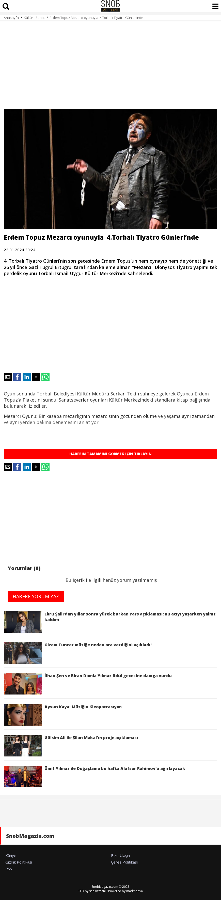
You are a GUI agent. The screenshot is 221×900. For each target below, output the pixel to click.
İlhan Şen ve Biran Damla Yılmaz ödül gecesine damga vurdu (88, 684)
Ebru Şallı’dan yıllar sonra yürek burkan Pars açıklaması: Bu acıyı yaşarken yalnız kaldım (110, 622)
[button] (8, 377)
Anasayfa (11, 17)
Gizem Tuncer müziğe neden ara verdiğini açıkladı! (78, 653)
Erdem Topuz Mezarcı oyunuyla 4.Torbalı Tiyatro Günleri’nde (96, 17)
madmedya (134, 891)
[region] (110, 62)
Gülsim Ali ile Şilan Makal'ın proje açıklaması (72, 745)
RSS (8, 868)
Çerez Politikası (124, 862)
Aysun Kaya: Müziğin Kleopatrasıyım (63, 715)
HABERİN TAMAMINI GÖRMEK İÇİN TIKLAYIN (110, 453)
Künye (10, 855)
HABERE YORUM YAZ (36, 596)
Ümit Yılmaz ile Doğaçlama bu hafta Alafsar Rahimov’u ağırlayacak (94, 776)
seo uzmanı (97, 891)
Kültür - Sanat (34, 17)
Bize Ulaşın (120, 855)
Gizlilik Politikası (18, 862)
